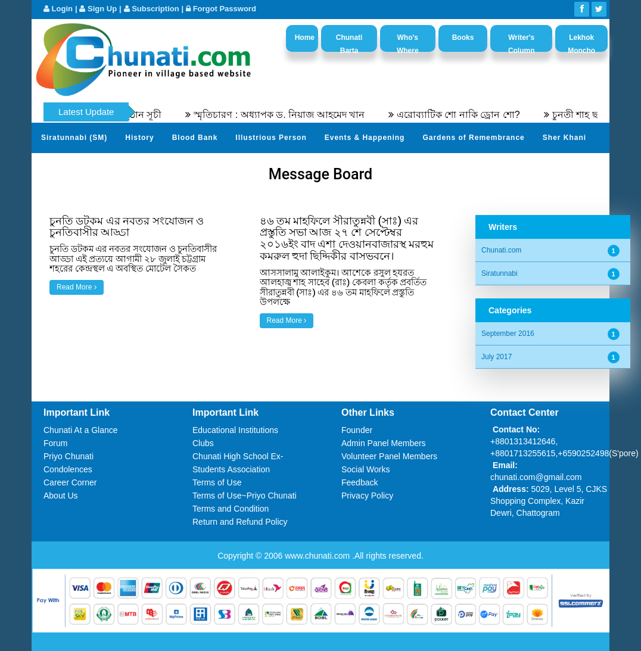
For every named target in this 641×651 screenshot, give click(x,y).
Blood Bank (195, 137)
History (139, 137)
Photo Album (154, 167)
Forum (55, 443)
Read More (77, 287)
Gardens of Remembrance (473, 137)
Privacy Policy (367, 495)
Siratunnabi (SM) (74, 137)
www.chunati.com (318, 555)
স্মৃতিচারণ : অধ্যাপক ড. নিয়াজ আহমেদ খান (286, 115)
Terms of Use (216, 482)
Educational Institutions (235, 430)
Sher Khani (564, 137)
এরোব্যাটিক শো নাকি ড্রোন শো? (465, 115)
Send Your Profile (76, 167)
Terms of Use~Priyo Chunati (244, 495)
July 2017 (496, 357)
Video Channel (225, 167)
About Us (60, 495)
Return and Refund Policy (240, 522)
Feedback (359, 482)
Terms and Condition (230, 508)
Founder (356, 430)
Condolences (67, 469)
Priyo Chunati (68, 456)
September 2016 (507, 333)
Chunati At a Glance (80, 430)
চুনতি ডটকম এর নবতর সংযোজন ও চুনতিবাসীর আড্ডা (126, 226)
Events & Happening (365, 137)
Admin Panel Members (383, 443)
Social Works (365, 469)
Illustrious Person (270, 137)
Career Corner (70, 482)
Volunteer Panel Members (389, 456)
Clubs (203, 443)
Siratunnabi (499, 273)
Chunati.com (501, 250)
